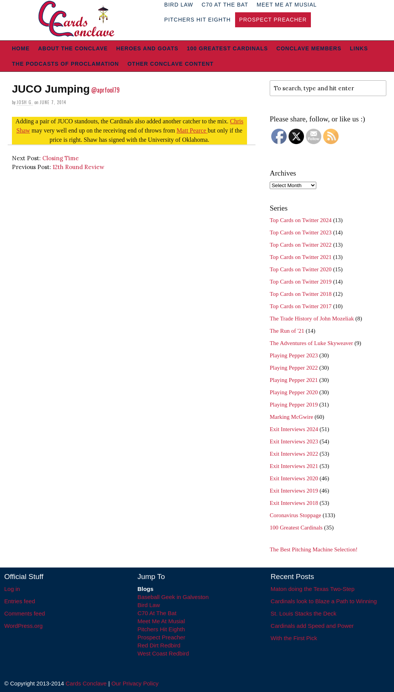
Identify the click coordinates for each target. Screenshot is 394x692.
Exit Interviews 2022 (294, 454)
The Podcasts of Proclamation (65, 64)
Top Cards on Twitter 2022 (301, 245)
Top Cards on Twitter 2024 (301, 220)
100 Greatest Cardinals (227, 48)
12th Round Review (78, 167)
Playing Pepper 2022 (294, 368)
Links (359, 48)
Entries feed (19, 601)
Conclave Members (308, 48)
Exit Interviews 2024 (294, 429)
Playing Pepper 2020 (294, 392)
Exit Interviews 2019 (294, 491)
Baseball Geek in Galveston (173, 597)
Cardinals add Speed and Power (312, 625)
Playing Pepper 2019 (294, 405)
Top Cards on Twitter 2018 (301, 294)
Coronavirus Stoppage (295, 515)
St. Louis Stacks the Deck (303, 613)
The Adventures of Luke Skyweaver (311, 343)
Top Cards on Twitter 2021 (301, 257)
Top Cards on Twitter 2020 (301, 269)
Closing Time (60, 158)
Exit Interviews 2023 (294, 441)
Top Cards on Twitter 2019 (301, 282)
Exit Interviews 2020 (294, 478)
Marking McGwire (291, 417)
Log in (12, 589)
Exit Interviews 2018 (294, 503)
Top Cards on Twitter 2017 (301, 306)
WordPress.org (23, 625)
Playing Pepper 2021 (294, 380)
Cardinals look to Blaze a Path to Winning (323, 601)
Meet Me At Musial (161, 621)
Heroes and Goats (147, 48)
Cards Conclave (86, 683)
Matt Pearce (192, 130)
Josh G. (25, 102)
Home (21, 48)
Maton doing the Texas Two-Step (312, 589)
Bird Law (148, 605)
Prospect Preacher (273, 20)
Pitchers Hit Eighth (197, 20)
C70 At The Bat (156, 613)
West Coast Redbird (163, 653)
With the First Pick (293, 638)
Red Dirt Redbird (158, 645)
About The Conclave (73, 48)
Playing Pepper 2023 (294, 355)
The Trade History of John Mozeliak (312, 318)
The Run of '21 (287, 331)
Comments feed (24, 613)
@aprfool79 (105, 90)
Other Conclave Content (170, 64)
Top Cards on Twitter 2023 (301, 232)
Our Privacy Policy (135, 683)
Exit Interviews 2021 (294, 466)
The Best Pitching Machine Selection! (313, 549)
